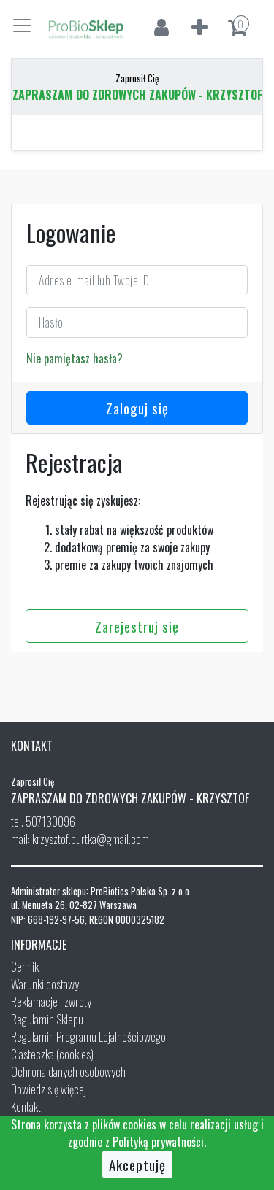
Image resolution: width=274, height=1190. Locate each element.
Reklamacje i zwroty (51, 1002)
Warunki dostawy (45, 984)
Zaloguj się (137, 408)
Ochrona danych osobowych (68, 1072)
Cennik (25, 966)
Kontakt (26, 1107)
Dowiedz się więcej (48, 1089)
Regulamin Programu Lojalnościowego (88, 1037)
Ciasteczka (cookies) (52, 1054)
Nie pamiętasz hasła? (74, 358)
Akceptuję (137, 1164)
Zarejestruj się (137, 626)
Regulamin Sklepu (47, 1019)
